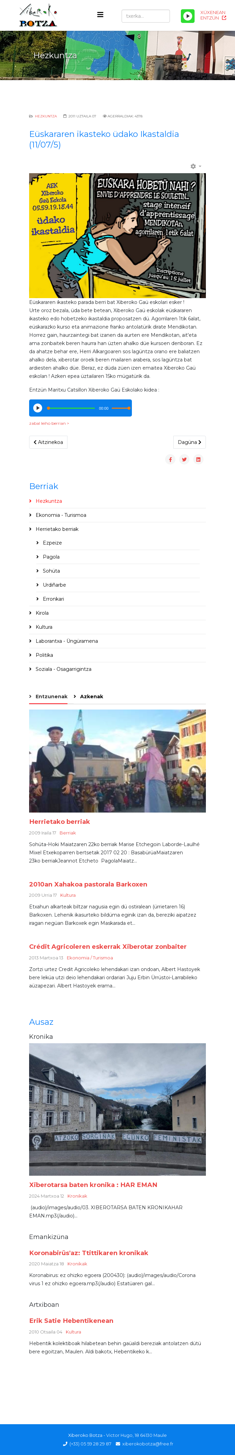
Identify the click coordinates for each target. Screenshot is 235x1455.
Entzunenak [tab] (50, 696)
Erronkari (52, 599)
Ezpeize (51, 543)
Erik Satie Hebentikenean (71, 1321)
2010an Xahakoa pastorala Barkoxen (88, 884)
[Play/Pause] (187, 16)
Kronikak (77, 1196)
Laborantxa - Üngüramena (66, 641)
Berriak (68, 832)
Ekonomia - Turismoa (60, 515)
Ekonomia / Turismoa (90, 957)
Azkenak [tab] (91, 696)
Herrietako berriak (56, 529)
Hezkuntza (46, 116)
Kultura (43, 627)
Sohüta (50, 571)
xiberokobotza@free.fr (147, 1443)
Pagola (50, 557)
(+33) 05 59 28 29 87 (90, 1443)
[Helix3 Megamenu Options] (100, 15)
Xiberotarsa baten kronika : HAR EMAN (93, 1185)
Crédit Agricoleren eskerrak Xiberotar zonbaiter (108, 946)
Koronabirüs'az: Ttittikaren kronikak (88, 1253)
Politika (43, 655)
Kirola (41, 613)
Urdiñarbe (53, 585)
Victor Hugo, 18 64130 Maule (136, 1435)
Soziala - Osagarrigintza (62, 669)
